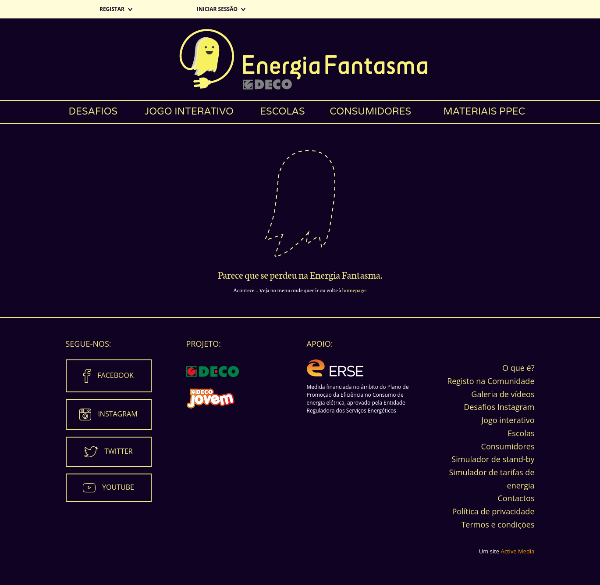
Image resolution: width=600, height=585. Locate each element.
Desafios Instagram (499, 407)
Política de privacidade (493, 511)
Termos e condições (497, 524)
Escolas (282, 111)
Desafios (92, 111)
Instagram (117, 414)
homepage (354, 290)
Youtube (118, 487)
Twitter (118, 451)
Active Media (518, 551)
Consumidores (370, 111)
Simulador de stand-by (492, 459)
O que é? (518, 367)
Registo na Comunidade (490, 381)
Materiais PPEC (484, 111)
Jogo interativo (189, 111)
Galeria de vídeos (502, 394)
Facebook (115, 375)
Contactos (515, 498)
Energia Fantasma (300, 59)
